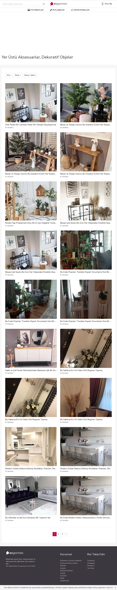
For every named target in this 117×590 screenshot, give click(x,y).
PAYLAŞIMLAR (57, 10)
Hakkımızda (64, 581)
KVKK (62, 578)
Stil (9, 75)
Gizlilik (62, 573)
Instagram (91, 563)
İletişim (63, 568)
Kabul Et (109, 587)
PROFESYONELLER (80, 10)
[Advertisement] (58, 29)
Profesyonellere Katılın (69, 563)
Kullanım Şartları (66, 571)
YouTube (90, 568)
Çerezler (63, 576)
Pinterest (90, 566)
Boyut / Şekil (30, 75)
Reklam (63, 566)
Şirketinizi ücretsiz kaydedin (71, 561)
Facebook (91, 561)
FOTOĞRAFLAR (36, 10)
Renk (18, 75)
